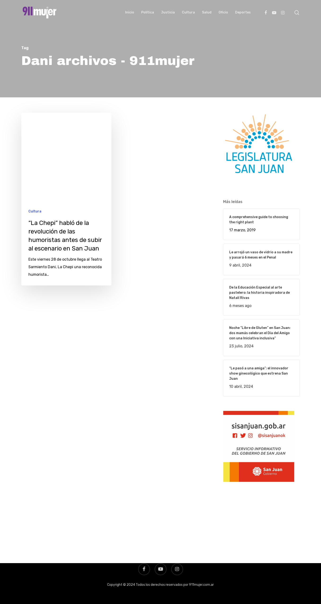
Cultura (34, 211)
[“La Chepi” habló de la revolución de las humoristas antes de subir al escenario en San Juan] (66, 199)
